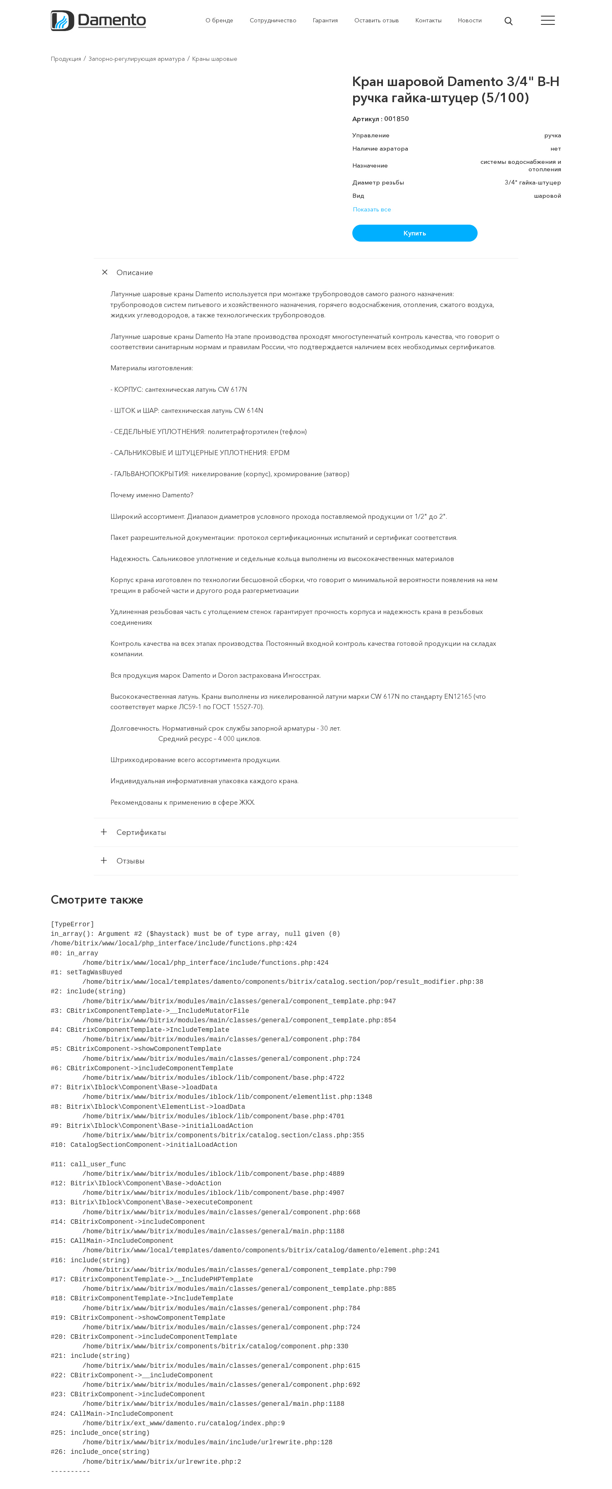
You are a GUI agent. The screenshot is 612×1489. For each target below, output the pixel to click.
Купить (415, 233)
